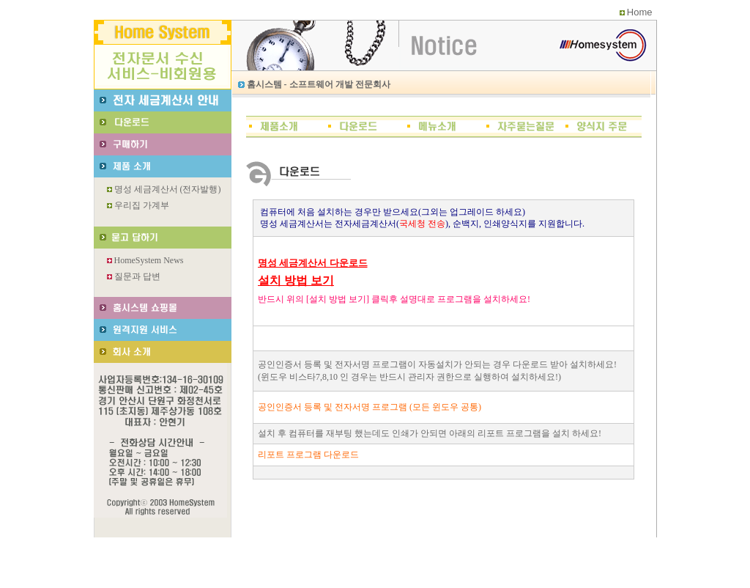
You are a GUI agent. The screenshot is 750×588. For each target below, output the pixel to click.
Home (640, 12)
